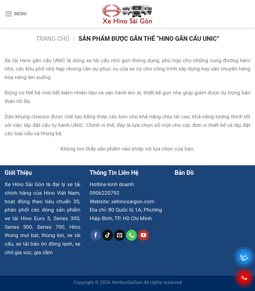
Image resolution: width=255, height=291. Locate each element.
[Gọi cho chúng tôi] (131, 235)
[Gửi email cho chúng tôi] (119, 235)
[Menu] (16, 14)
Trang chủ (53, 38)
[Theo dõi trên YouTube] (143, 235)
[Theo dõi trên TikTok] (107, 235)
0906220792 (104, 193)
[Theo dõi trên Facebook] (95, 235)
